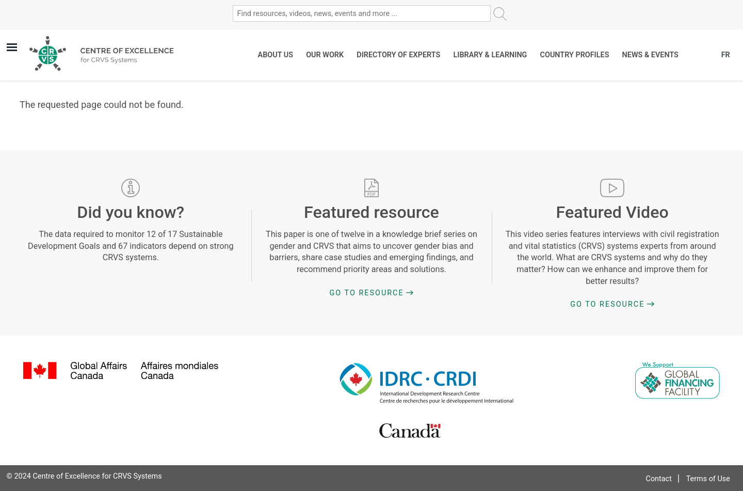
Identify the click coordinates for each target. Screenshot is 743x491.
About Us (275, 55)
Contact (659, 478)
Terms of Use (708, 478)
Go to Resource (367, 293)
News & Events (650, 55)
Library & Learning (490, 55)
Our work (325, 55)
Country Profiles (574, 55)
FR (725, 55)
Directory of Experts (398, 55)
